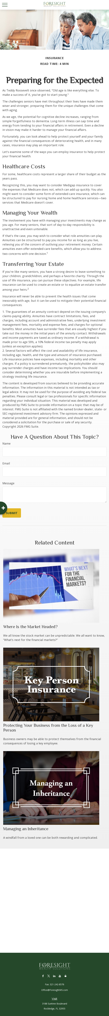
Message (8, 483)
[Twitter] (48, 976)
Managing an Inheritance (25, 828)
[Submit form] (11, 513)
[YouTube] (60, 976)
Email (6, 463)
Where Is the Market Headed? (30, 626)
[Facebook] (43, 976)
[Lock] (65, 976)
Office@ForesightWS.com (54, 989)
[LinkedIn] (54, 976)
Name (6, 443)
